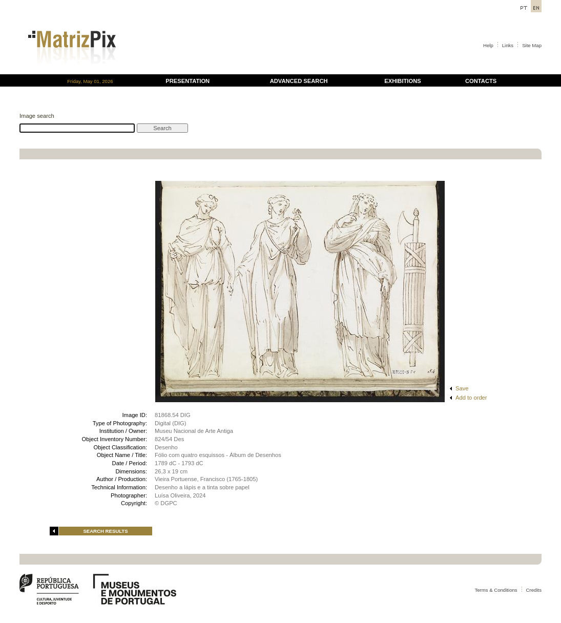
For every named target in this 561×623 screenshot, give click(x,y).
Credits (534, 590)
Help (488, 45)
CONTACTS (480, 81)
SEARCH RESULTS (105, 531)
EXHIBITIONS (402, 81)
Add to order (471, 397)
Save (462, 388)
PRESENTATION (187, 81)
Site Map (532, 45)
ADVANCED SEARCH (299, 81)
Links (507, 45)
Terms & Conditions (495, 590)
